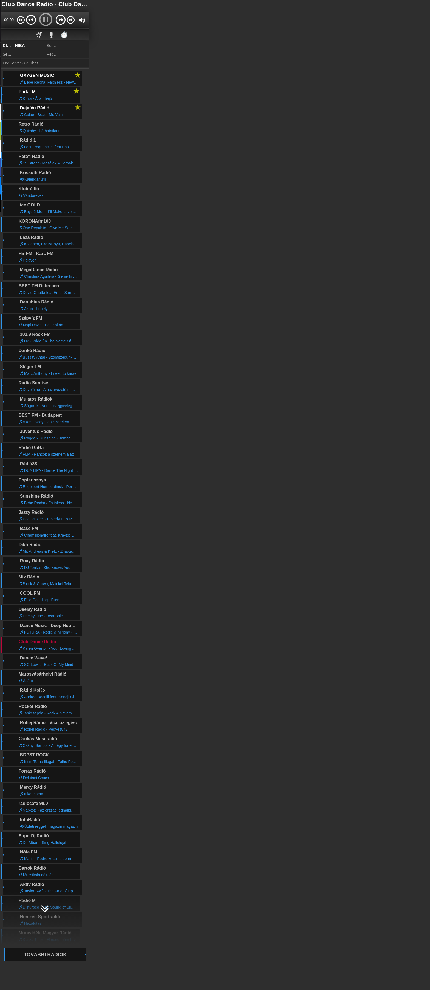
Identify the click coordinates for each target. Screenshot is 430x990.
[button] (20, 20)
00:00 (9, 20)
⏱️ (64, 34)
